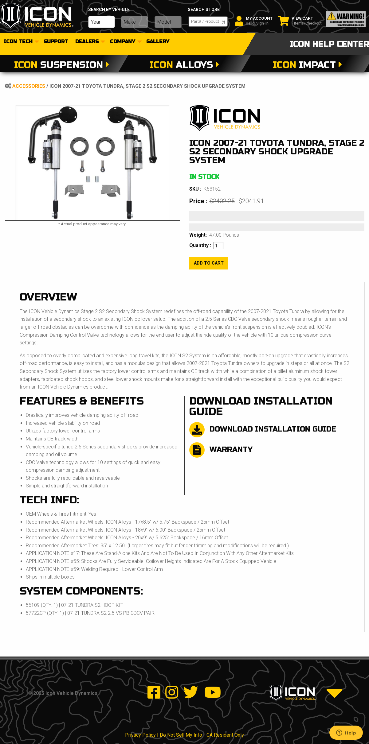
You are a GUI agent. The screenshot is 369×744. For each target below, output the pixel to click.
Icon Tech (18, 42)
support (56, 42)
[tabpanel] (92, 162)
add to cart (209, 263)
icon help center (329, 44)
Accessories (28, 86)
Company (122, 42)
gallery (157, 42)
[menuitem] (20, 42)
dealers (87, 42)
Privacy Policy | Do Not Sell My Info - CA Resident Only (184, 735)
